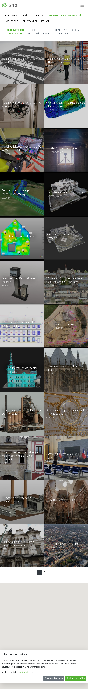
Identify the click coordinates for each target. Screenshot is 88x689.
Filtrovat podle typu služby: (15, 32)
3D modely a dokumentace (61, 32)
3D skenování (33, 32)
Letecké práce (46, 32)
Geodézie (76, 30)
